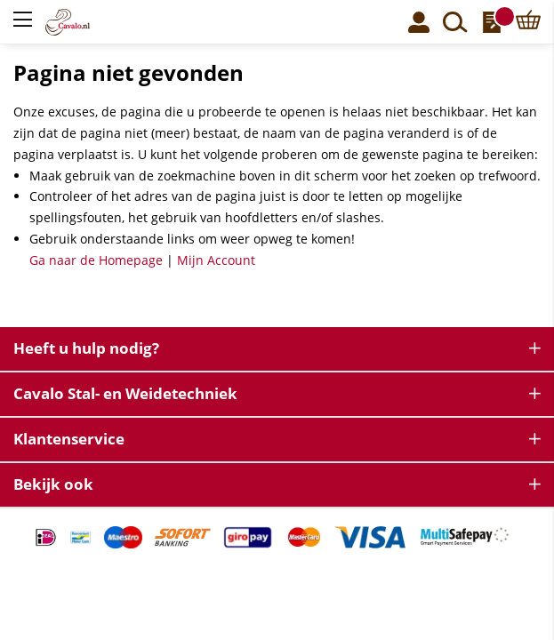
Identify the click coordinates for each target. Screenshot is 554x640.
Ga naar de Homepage (96, 260)
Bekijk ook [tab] (53, 484)
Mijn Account (216, 260)
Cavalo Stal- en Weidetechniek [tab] (125, 393)
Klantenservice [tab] (68, 438)
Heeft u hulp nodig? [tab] (86, 348)
